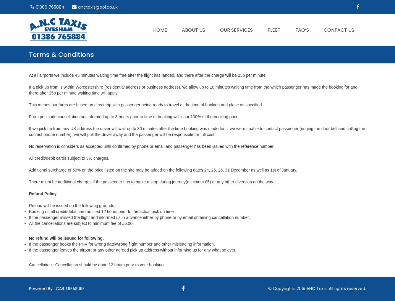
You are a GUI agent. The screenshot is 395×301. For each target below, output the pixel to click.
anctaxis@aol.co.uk (98, 7)
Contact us (339, 30)
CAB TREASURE (70, 289)
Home (160, 30)
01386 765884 (50, 7)
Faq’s (302, 30)
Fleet (274, 30)
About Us (193, 30)
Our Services (236, 30)
